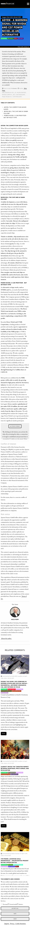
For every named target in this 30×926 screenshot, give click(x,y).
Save (15, 913)
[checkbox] (1, 904)
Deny (15, 919)
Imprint (6, 923)
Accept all (15, 908)
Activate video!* (15, 426)
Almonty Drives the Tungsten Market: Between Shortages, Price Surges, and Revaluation (15, 768)
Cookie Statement (20, 923)
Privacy (12, 923)
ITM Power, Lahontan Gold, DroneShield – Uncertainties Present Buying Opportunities (14, 860)
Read (3, 733)
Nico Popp (15, 619)
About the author (6, 638)
